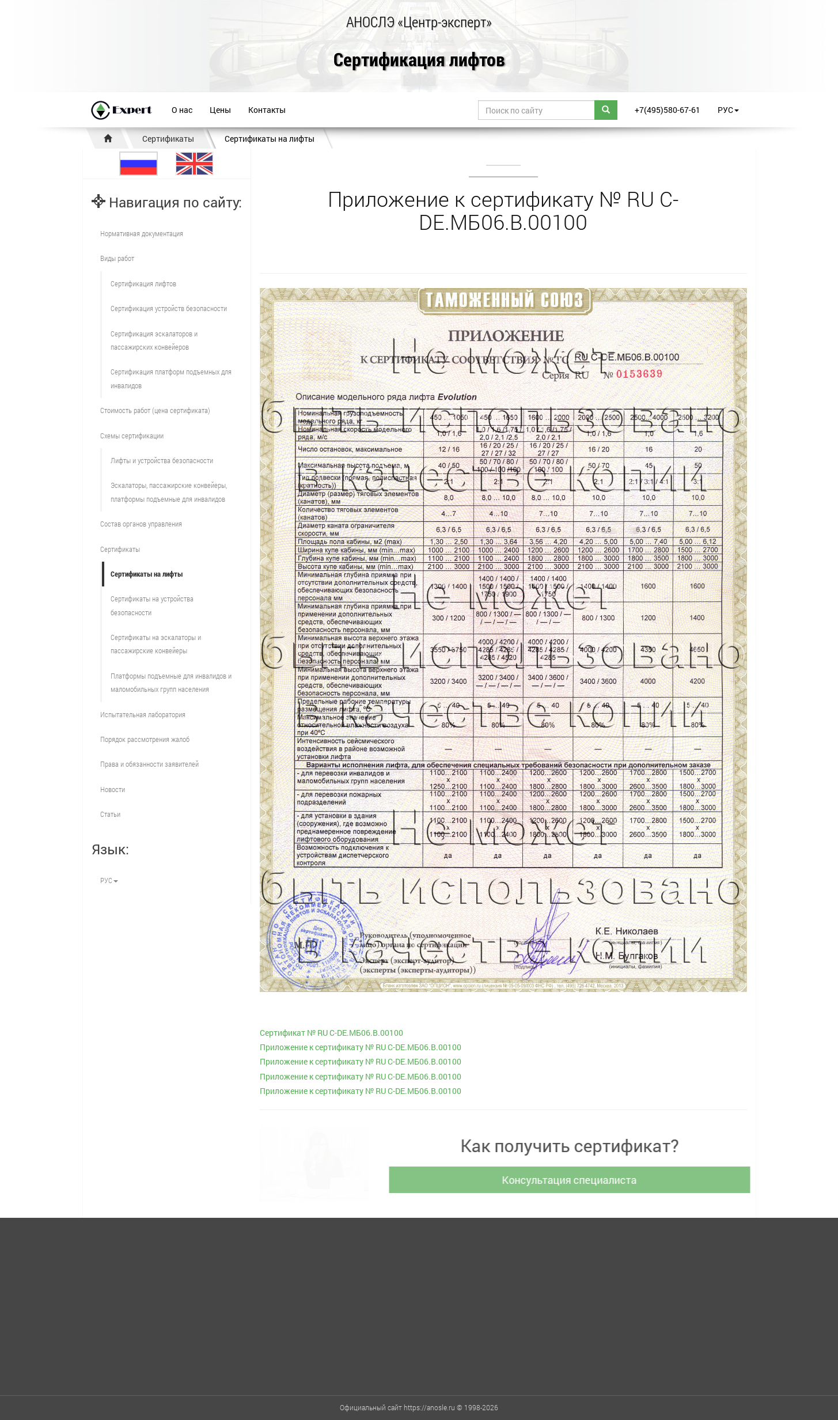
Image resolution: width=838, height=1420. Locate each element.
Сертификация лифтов (419, 60)
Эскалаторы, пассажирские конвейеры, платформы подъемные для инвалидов (169, 491)
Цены (220, 109)
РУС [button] (728, 109)
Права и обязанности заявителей (149, 764)
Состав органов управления (141, 523)
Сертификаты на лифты (269, 138)
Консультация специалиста (573, 1180)
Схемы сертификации (132, 435)
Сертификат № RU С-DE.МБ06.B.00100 (331, 1032)
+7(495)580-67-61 (667, 109)
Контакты (267, 109)
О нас (182, 109)
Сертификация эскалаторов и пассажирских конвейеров (154, 340)
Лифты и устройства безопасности (162, 460)
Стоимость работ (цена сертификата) (155, 410)
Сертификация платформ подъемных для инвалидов (171, 378)
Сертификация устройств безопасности (169, 308)
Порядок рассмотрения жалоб (144, 739)
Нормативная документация (141, 233)
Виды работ (117, 258)
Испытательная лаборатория (142, 714)
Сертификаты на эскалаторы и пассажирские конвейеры (156, 644)
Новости (112, 789)
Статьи (110, 814)
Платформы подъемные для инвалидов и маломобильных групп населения (171, 682)
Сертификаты (168, 138)
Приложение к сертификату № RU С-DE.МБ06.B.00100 (360, 1047)
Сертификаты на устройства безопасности (152, 605)
